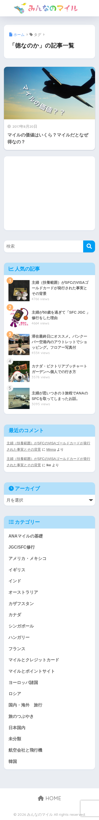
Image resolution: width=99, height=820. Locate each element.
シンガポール (21, 626)
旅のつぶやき (21, 716)
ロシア (14, 693)
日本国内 (16, 727)
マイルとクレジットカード (33, 660)
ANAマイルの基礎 (25, 536)
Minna (51, 449)
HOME (49, 798)
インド (14, 581)
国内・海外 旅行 (25, 705)
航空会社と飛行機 (25, 750)
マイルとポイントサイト (31, 671)
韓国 (12, 761)
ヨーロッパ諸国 (23, 682)
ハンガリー (19, 637)
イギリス (16, 570)
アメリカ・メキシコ (27, 558)
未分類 (14, 739)
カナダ (14, 614)
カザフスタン (21, 603)
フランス (16, 649)
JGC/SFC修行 (21, 547)
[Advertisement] (49, 193)
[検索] (89, 246)
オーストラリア (23, 592)
